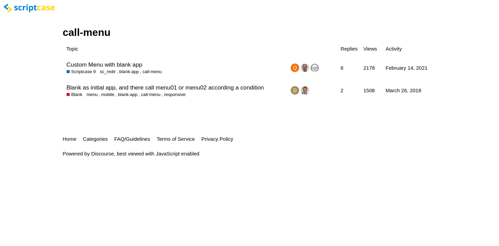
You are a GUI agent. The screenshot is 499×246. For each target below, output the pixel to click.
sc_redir (107, 71)
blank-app (129, 71)
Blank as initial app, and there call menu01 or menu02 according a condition (165, 87)
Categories (95, 139)
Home (70, 139)
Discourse (102, 153)
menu (92, 94)
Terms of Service (176, 139)
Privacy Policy (217, 139)
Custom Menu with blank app (104, 64)
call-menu (152, 71)
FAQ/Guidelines (132, 139)
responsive (174, 94)
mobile (107, 94)
